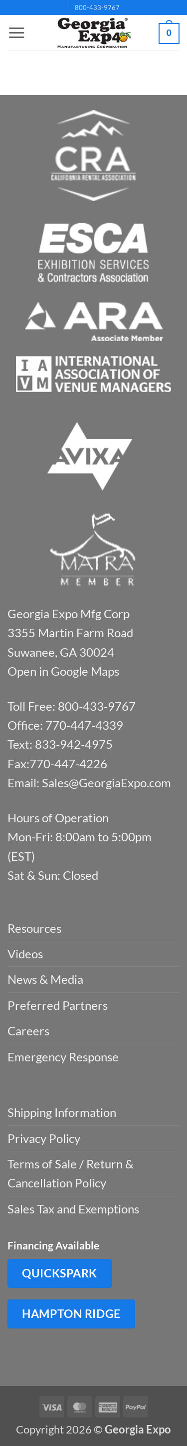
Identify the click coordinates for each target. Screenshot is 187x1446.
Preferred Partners (57, 1005)
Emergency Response (63, 1056)
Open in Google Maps (63, 671)
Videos (25, 953)
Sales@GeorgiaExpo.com (106, 782)
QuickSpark (59, 1273)
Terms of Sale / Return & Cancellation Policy (70, 1173)
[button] (16, 33)
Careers (28, 1030)
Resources (34, 928)
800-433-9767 (97, 8)
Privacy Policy (43, 1138)
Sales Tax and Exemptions (73, 1208)
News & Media (45, 979)
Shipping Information (61, 1112)
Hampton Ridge (71, 1313)
